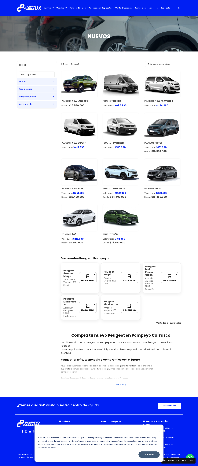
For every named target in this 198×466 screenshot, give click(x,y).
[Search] (179, 8)
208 (74, 234)
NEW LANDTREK (80, 101)
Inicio (66, 64)
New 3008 (119, 188)
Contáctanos (169, 405)
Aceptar (149, 455)
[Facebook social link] (22, 431)
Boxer (117, 101)
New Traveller (164, 101)
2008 (158, 188)
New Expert (79, 142)
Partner (118, 142)
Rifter (159, 142)
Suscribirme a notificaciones (178, 460)
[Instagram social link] (26, 431)
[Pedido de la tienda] (163, 64)
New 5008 (77, 188)
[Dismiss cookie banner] (159, 431)
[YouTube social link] (30, 431)
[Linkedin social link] (34, 431)
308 (115, 234)
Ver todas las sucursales (168, 323)
